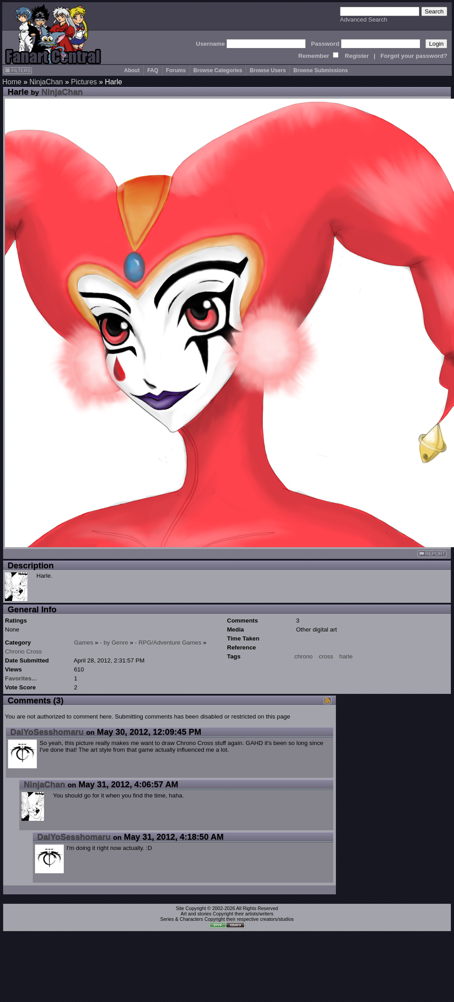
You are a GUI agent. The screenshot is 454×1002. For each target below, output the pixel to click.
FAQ (153, 70)
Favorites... (20, 678)
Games (83, 642)
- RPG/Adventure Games (168, 642)
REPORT (432, 554)
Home (12, 82)
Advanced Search (363, 19)
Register (357, 55)
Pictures (84, 82)
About (132, 70)
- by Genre (114, 642)
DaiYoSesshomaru (47, 731)
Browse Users (268, 70)
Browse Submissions (320, 70)
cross (326, 656)
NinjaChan (46, 82)
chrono (304, 656)
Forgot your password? (413, 55)
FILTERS (18, 70)
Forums (176, 70)
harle (346, 656)
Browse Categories (218, 70)
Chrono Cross (23, 651)
